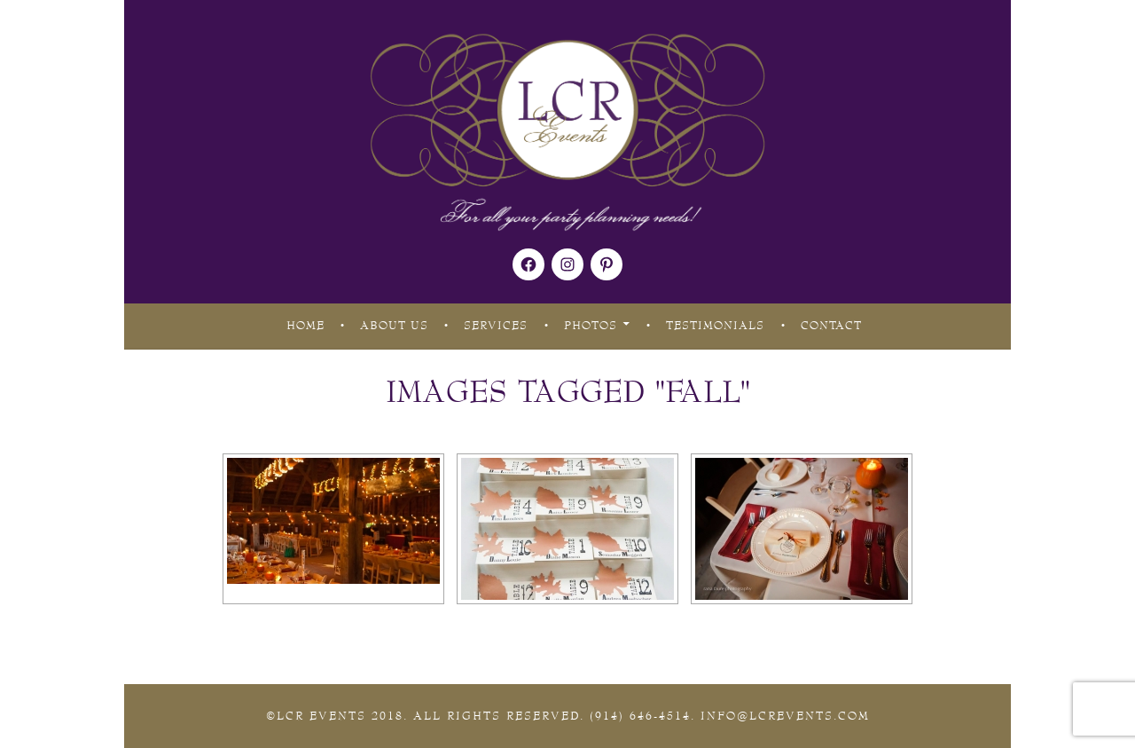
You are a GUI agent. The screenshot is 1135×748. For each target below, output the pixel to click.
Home (305, 326)
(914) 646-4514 (640, 716)
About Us (394, 326)
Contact (831, 326)
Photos (590, 326)
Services (496, 326)
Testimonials (715, 326)
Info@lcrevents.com (785, 716)
